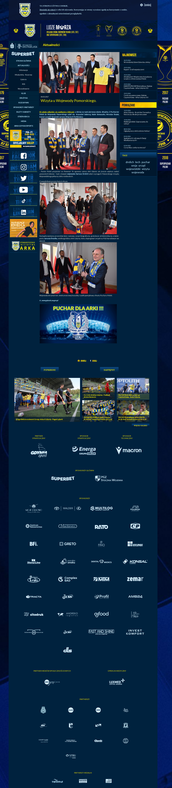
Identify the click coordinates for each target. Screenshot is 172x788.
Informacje (23, 70)
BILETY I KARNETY (23, 112)
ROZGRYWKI (23, 103)
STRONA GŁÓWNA (23, 61)
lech (137, 162)
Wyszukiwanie (23, 89)
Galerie (23, 79)
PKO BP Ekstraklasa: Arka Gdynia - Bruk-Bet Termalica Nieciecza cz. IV (98, 418)
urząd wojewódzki (135, 167)
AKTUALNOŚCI (23, 65)
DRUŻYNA (23, 98)
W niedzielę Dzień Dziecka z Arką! (137, 62)
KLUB (23, 93)
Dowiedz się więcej (48, 10)
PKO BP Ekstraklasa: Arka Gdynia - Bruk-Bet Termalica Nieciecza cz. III (132, 418)
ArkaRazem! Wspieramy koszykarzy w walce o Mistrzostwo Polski (138, 78)
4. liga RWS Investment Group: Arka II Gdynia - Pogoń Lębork (39, 419)
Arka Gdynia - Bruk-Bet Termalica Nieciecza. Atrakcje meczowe (137, 113)
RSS (23, 84)
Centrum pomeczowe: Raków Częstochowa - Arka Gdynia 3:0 (136, 96)
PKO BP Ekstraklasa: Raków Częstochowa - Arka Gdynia (129, 396)
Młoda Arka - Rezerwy (23, 75)
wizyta (146, 169)
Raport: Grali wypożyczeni (134, 69)
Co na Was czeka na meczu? (135, 148)
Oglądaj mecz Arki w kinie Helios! (137, 131)
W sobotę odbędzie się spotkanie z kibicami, (56, 112)
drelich (130, 162)
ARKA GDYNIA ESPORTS (23, 126)
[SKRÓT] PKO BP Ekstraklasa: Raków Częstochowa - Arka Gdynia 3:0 (138, 87)
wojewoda (138, 172)
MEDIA (23, 121)
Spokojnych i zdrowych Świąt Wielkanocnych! (135, 139)
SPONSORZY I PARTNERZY (23, 107)
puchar (146, 162)
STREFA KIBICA (23, 117)
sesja (134, 165)
